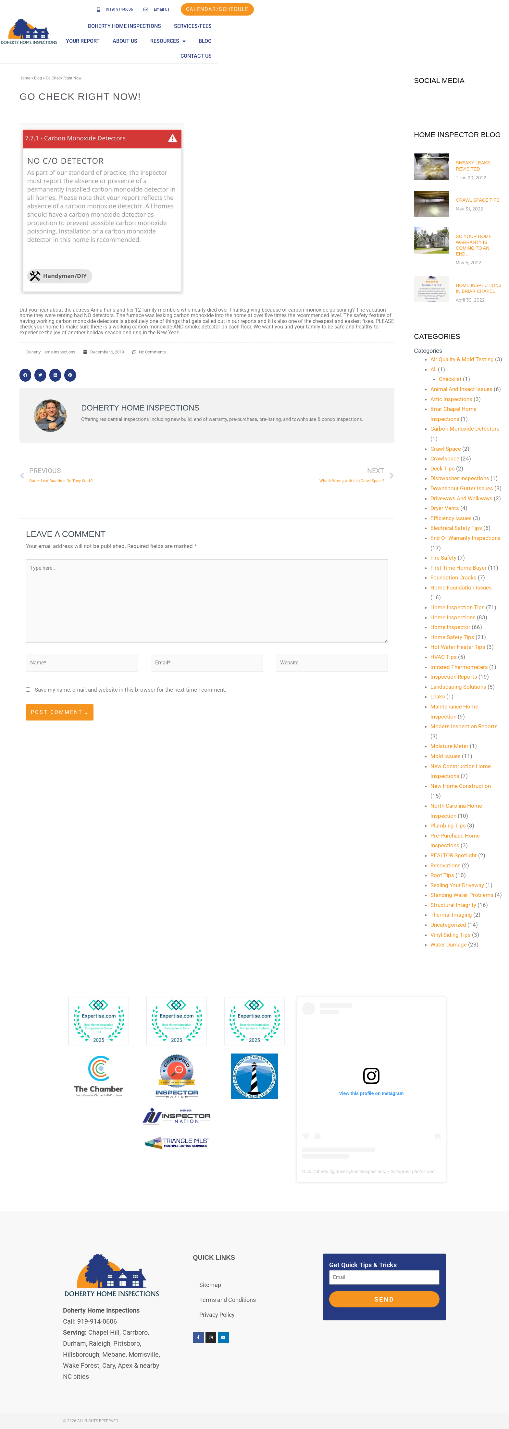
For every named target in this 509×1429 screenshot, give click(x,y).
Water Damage (448, 944)
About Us (371, 30)
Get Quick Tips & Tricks (363, 1265)
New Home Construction (460, 786)
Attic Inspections (451, 399)
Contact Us (486, 30)
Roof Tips (442, 875)
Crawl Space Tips (478, 200)
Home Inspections (453, 617)
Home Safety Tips (452, 637)
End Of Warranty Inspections (465, 538)
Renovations (445, 865)
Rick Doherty (315, 1171)
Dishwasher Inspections (459, 478)
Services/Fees (280, 30)
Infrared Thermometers (459, 667)
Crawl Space (445, 449)
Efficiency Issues (451, 518)
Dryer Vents (444, 508)
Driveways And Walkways (461, 498)
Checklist (450, 379)
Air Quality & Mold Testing (462, 359)
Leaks (437, 696)
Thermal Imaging (451, 914)
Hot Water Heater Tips (457, 647)
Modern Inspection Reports (464, 726)
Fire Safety (443, 557)
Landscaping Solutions (458, 687)
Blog (451, 30)
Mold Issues (445, 756)
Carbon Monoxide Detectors (465, 428)
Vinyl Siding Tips (450, 935)
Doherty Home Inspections (211, 30)
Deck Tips (442, 468)
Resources (414, 30)
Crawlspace (444, 458)
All (433, 369)
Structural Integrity (453, 905)
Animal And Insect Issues (461, 389)
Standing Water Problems (461, 895)
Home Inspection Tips (457, 607)
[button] (25, 375)
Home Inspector (450, 627)
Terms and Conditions (227, 1299)
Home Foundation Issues (461, 587)
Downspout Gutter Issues (461, 488)
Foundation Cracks (453, 577)
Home (24, 78)
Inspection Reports (453, 676)
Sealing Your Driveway (457, 885)
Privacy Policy (217, 1314)
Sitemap (210, 1284)
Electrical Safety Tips (456, 528)
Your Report (329, 30)
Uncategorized (448, 925)
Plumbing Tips (448, 825)
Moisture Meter (449, 746)
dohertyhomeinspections (360, 1171)
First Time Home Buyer (458, 568)
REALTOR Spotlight (453, 855)
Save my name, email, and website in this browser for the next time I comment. (130, 689)
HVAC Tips (443, 657)
